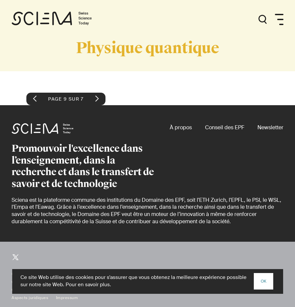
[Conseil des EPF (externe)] (224, 127)
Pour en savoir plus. (88, 284)
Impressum (67, 297)
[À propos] (181, 127)
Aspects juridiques (30, 297)
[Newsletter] (270, 127)
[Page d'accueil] (58, 20)
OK (263, 281)
